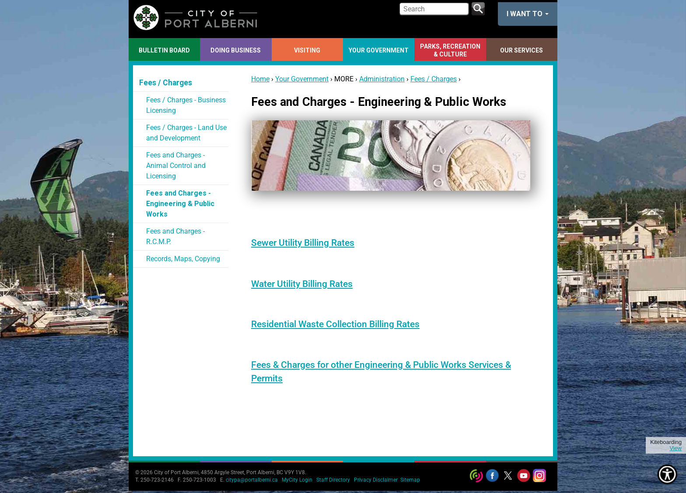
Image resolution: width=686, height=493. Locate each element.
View (675, 448)
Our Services (521, 50)
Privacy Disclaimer (376, 480)
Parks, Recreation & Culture (450, 50)
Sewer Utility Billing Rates (302, 243)
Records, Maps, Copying (183, 259)
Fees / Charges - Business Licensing (186, 105)
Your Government (379, 50)
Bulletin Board (164, 50)
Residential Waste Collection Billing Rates (335, 324)
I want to (528, 14)
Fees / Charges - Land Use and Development (186, 132)
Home (260, 79)
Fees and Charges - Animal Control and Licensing (176, 165)
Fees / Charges (433, 79)
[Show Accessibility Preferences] (668, 475)
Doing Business (235, 50)
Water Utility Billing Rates (302, 284)
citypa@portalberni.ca (252, 480)
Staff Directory (333, 480)
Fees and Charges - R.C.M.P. (175, 236)
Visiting (307, 50)
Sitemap (410, 480)
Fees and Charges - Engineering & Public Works (180, 203)
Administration (382, 79)
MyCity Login (297, 480)
